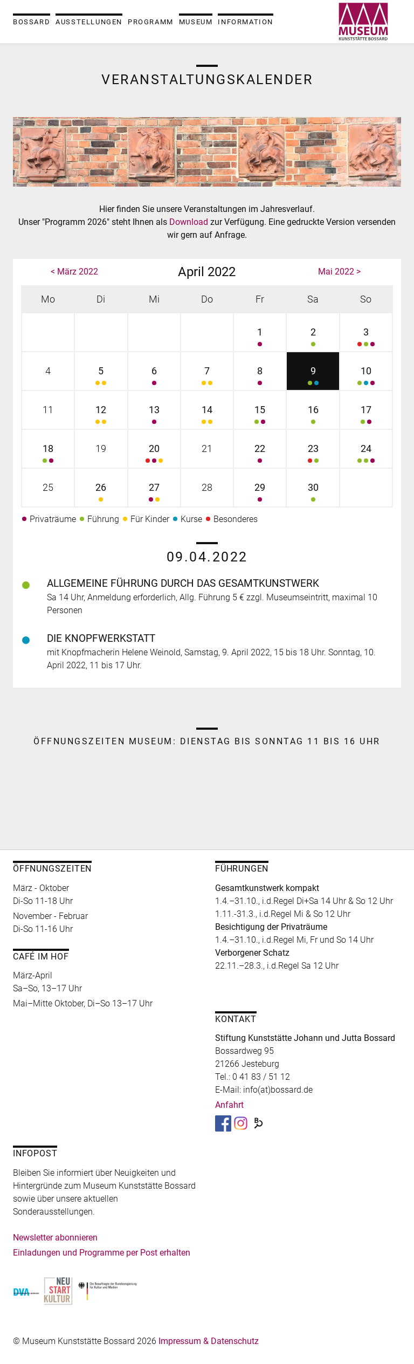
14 (207, 416)
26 (101, 494)
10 (366, 377)
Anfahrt (229, 1105)
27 (154, 494)
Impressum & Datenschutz (208, 1341)
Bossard (31, 22)
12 (101, 416)
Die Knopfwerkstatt (101, 638)
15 (260, 416)
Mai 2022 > (339, 271)
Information (245, 22)
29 (260, 494)
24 (366, 455)
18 (48, 455)
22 (260, 455)
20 (154, 455)
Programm (151, 22)
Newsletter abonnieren (55, 1237)
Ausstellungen (89, 22)
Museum (196, 22)
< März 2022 (74, 271)
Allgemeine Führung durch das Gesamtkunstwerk (183, 583)
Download (189, 222)
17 (366, 416)
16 (312, 416)
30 (312, 494)
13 (154, 416)
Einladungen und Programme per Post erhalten (101, 1253)
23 (312, 455)
